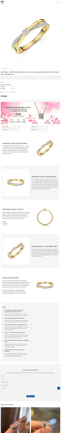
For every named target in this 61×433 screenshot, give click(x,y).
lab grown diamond (25, 145)
